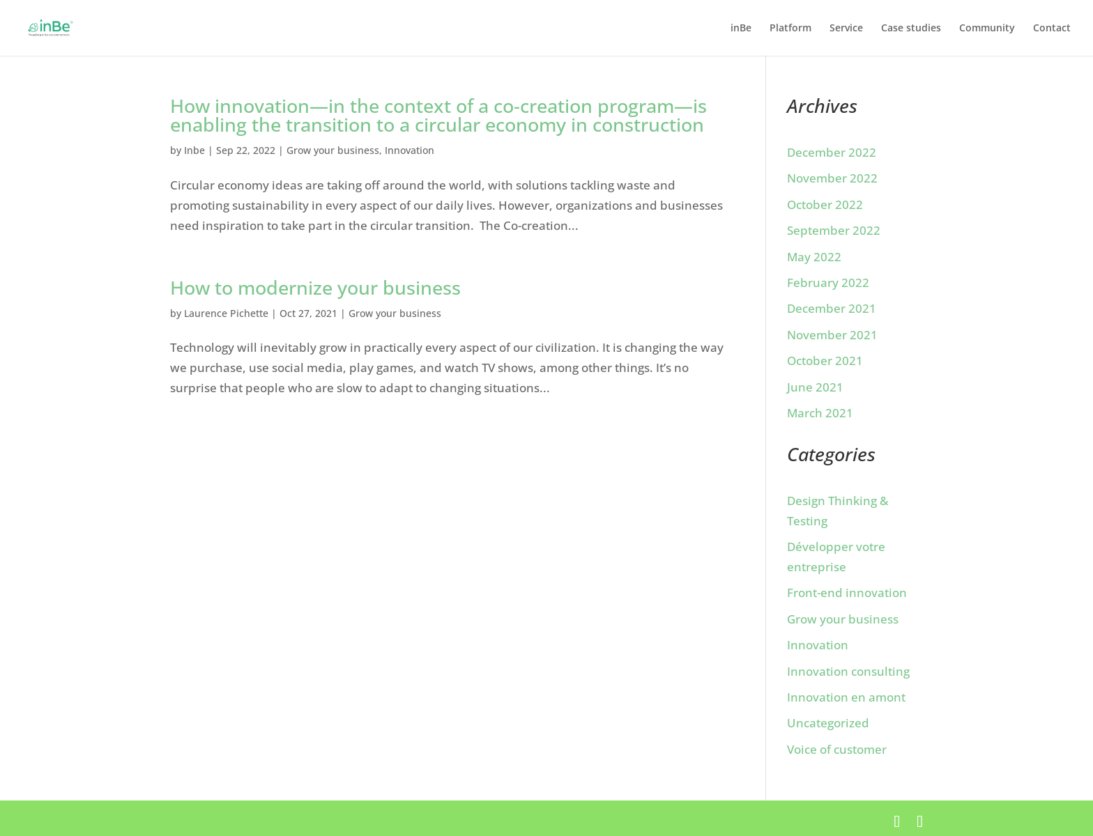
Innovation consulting (848, 671)
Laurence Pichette (226, 313)
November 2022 (832, 178)
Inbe (194, 150)
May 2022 (814, 257)
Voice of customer (837, 749)
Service (846, 28)
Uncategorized (828, 723)
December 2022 (831, 152)
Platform (790, 28)
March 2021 (820, 413)
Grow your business (332, 150)
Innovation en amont (846, 697)
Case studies (911, 28)
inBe (741, 28)
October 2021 (825, 361)
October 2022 (825, 204)
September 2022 (833, 230)
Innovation (409, 150)
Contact (1052, 28)
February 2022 (828, 282)
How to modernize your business (315, 287)
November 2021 (832, 335)
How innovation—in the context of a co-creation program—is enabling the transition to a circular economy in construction (438, 115)
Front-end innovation (847, 593)
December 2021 (831, 308)
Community (987, 28)
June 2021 (815, 387)
